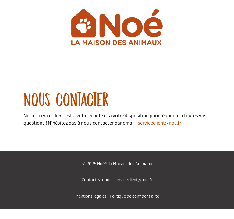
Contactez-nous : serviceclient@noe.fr (117, 179)
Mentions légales (91, 196)
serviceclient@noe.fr (159, 123)
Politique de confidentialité (134, 196)
